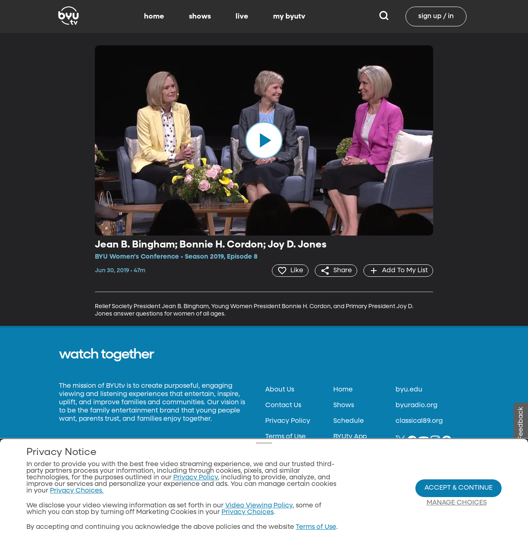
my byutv (289, 16)
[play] (264, 140)
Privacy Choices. (77, 491)
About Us (279, 390)
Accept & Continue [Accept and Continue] (458, 488)
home (154, 16)
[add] (398, 270)
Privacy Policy (287, 421)
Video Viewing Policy (258, 505)
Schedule (348, 421)
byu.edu (409, 390)
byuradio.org (416, 405)
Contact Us (283, 405)
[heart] (290, 270)
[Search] (384, 16)
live (242, 16)
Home (343, 390)
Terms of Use (285, 437)
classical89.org (419, 421)
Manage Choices (457, 503)
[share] (336, 270)
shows (200, 16)
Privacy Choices (247, 512)
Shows (343, 405)
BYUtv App (350, 437)
